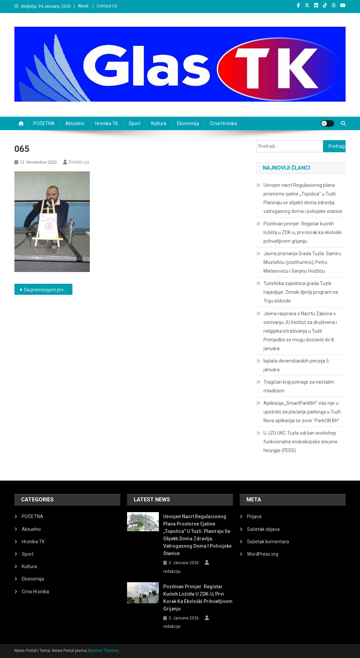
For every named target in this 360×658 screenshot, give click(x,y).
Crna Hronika (223, 123)
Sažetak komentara (268, 541)
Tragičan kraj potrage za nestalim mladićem (298, 386)
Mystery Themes (103, 650)
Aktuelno (74, 123)
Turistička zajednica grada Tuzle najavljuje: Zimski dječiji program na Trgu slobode (300, 292)
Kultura (158, 123)
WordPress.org (262, 554)
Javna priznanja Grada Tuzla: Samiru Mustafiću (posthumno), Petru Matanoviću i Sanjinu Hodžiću (302, 262)
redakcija (79, 162)
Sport (134, 123)
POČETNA (44, 123)
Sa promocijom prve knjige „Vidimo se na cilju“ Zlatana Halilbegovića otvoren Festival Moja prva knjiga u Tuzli (48, 289)
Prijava (254, 516)
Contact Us (107, 6)
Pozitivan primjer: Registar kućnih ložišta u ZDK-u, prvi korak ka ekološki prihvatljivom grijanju (302, 232)
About (83, 6)
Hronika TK (106, 123)
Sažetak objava (263, 529)
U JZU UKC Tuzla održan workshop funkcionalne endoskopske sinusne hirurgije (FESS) (300, 441)
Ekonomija (188, 123)
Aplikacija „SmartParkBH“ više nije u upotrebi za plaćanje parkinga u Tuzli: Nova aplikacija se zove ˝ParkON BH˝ (302, 411)
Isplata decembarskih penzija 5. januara (296, 365)
